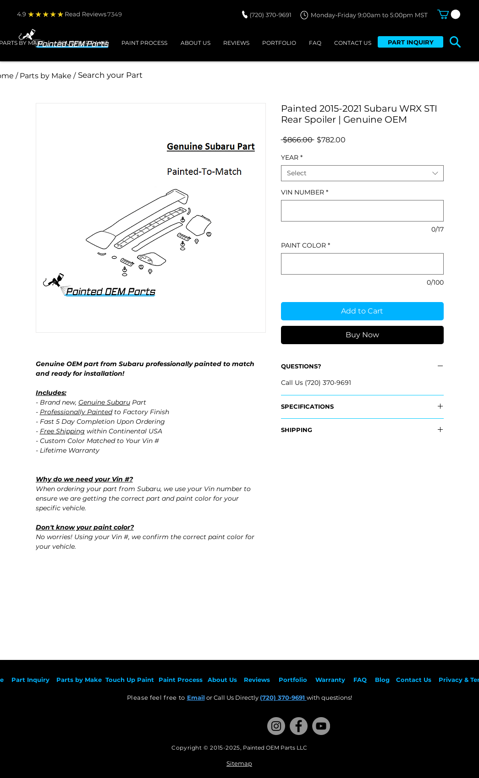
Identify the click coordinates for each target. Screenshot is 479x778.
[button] (448, 14)
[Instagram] (276, 726)
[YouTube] (321, 726)
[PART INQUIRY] (410, 42)
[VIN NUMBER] (362, 210)
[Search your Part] (200, 75)
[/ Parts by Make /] (45, 75)
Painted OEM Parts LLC (275, 747)
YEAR (292, 158)
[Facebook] (299, 726)
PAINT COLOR (305, 245)
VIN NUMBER (304, 192)
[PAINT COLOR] (362, 263)
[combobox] (362, 173)
